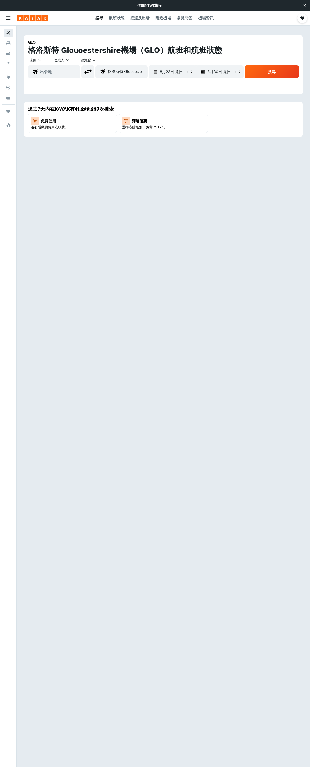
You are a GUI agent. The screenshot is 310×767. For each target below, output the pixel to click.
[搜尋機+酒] (8, 63)
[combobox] (36, 60)
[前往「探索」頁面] (8, 77)
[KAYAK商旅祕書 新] (8, 97)
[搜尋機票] (8, 33)
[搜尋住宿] (8, 43)
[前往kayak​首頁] (32, 18)
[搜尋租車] (8, 53)
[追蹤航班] (8, 87)
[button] (304, 5)
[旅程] (8, 111)
